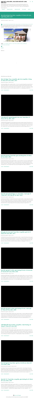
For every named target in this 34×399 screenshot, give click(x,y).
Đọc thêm (31, 90)
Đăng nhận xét (6, 90)
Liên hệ (28, 9)
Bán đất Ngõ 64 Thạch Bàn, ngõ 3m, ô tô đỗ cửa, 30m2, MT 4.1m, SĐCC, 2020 (16, 363)
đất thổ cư (15, 43)
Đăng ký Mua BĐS (9, 9)
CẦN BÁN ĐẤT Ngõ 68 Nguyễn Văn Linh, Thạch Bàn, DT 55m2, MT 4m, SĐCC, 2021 (15, 118)
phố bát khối (3, 44)
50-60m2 (6, 43)
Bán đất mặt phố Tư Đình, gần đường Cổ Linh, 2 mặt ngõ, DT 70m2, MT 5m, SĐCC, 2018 (16, 309)
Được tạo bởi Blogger (17, 395)
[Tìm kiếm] (30, 1)
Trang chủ (2, 9)
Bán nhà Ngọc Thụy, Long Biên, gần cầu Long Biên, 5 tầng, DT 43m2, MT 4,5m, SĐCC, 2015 (16, 79)
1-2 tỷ (4, 43)
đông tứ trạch (20, 43)
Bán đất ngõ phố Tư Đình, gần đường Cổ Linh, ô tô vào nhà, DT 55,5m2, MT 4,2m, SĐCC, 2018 (16, 270)
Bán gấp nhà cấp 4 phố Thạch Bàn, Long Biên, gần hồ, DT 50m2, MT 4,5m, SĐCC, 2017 (16, 232)
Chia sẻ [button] (2, 47)
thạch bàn (7, 44)
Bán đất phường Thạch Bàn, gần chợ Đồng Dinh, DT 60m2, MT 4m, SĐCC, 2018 (16, 156)
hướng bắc (25, 43)
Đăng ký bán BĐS (16, 9)
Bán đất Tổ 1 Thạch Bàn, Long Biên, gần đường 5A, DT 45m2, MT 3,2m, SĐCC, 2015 (17, 379)
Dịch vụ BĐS (23, 9)
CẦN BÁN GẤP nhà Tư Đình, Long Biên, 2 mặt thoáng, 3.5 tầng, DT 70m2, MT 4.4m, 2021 (16, 325)
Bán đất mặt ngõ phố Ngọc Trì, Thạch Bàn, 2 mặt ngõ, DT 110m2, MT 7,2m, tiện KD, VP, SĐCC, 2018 (16, 194)
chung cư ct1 (10, 43)
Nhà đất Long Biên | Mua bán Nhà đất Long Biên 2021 (14, 2)
